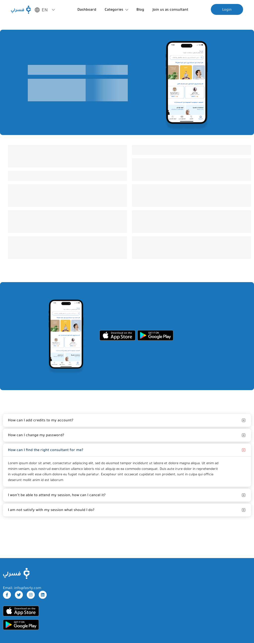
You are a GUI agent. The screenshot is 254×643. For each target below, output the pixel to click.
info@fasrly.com (27, 587)
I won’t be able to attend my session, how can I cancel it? (56, 495)
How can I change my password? (36, 435)
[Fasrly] (21, 9)
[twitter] (19, 595)
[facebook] (7, 595)
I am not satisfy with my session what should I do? (51, 509)
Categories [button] (114, 9)
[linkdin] (43, 595)
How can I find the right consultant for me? (45, 450)
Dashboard (86, 9)
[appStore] (117, 335)
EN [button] (41, 9)
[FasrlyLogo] (16, 573)
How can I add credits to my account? (40, 420)
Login (227, 9)
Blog (140, 9)
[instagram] (31, 595)
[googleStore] (155, 335)
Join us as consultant (170, 9)
